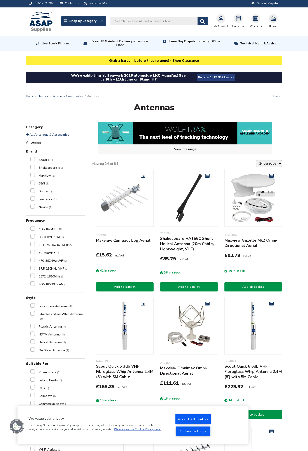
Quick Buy (238, 21)
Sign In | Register (265, 3)
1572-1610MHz (51, 276)
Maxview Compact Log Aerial (123, 240)
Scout (46, 160)
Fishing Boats (50, 380)
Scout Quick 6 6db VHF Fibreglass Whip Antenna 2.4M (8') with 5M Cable (253, 371)
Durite (45, 191)
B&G (44, 183)
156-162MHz (50, 229)
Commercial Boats (53, 404)
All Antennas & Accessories (47, 135)
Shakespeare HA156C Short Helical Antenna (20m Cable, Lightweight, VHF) (187, 244)
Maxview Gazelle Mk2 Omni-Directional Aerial (250, 243)
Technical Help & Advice (258, 44)
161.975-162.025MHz (56, 245)
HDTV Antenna (52, 334)
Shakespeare (51, 168)
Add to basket (125, 287)
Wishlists (256, 21)
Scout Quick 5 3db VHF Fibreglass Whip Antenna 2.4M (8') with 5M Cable (124, 371)
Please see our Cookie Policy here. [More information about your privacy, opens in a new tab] (137, 430)
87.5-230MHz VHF (53, 269)
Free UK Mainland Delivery (119, 43)
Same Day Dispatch (194, 41)
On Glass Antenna (54, 350)
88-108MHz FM (51, 237)
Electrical (43, 96)
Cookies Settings (193, 431)
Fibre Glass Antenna (56, 306)
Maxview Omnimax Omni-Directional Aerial (183, 370)
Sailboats (47, 396)
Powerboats (49, 372)
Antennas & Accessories (68, 96)
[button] (17, 426)
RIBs (44, 388)
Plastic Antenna (52, 327)
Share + (275, 96)
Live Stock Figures (55, 44)
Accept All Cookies (193, 419)
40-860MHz (49, 253)
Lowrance (48, 199)
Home (29, 96)
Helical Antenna (52, 342)
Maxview (47, 176)
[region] (133, 425)
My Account (221, 21)
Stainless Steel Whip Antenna (61, 316)
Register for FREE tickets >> (216, 77)
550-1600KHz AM (53, 284)
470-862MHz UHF (53, 261)
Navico (45, 207)
